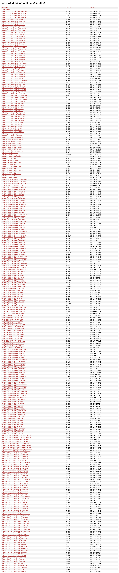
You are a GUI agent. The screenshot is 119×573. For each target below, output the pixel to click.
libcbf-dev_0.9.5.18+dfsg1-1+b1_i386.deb (14, 185)
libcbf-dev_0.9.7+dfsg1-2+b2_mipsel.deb (13, 216)
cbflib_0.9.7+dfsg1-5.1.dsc (9, 172)
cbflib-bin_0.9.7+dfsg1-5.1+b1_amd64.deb (14, 88)
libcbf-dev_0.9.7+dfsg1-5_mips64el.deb (13, 300)
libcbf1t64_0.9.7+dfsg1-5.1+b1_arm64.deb (14, 386)
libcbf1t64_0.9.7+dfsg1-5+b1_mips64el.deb (14, 376)
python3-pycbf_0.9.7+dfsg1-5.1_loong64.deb (15, 546)
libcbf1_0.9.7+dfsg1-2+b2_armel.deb (12, 336)
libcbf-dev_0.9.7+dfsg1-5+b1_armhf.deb (13, 244)
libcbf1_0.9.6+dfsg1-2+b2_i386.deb (12, 323)
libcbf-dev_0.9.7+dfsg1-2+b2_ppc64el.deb (14, 218)
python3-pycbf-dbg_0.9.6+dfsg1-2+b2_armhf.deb (16, 441)
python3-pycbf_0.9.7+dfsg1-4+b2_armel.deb (15, 491)
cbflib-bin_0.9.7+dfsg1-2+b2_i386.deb (13, 44)
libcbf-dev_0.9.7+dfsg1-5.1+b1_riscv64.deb (14, 267)
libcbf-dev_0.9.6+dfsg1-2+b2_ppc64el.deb (14, 200)
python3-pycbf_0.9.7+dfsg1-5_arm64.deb (14, 558)
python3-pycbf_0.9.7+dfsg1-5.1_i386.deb (14, 544)
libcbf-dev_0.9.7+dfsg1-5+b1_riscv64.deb (14, 252)
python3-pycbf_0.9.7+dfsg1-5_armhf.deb (13, 561)
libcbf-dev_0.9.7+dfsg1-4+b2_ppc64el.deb (14, 233)
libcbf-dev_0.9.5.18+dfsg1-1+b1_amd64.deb (15, 179)
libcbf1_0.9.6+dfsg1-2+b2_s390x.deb (12, 330)
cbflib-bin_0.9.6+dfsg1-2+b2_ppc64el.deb (14, 32)
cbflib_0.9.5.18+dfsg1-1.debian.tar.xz (12, 151)
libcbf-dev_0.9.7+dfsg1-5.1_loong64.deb (13, 281)
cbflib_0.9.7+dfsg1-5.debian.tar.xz (11, 174)
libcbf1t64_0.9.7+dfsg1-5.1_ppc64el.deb (13, 412)
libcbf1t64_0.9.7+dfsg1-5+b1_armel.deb (13, 370)
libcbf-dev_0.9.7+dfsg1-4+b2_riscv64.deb (14, 235)
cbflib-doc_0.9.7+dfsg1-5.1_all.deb (12, 147)
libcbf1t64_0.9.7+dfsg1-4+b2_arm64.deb (13, 351)
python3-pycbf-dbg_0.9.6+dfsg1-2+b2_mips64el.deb (17, 445)
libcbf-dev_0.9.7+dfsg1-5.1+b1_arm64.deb (14, 258)
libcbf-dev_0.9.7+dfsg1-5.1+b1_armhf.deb (14, 260)
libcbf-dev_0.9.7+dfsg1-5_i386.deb (12, 298)
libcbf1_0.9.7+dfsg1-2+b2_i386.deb (12, 340)
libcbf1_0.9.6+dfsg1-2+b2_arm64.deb (13, 317)
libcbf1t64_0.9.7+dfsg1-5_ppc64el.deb (13, 430)
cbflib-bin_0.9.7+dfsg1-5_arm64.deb (12, 124)
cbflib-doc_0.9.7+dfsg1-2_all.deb (11, 143)
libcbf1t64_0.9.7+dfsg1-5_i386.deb (12, 426)
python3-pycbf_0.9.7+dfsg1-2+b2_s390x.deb (15, 485)
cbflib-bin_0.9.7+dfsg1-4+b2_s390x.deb (13, 69)
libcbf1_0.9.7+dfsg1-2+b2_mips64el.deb (13, 342)
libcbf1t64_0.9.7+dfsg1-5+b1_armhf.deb (13, 372)
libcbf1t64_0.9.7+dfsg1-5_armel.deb (12, 422)
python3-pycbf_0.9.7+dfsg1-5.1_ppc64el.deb (15, 550)
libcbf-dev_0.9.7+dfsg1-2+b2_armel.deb (13, 208)
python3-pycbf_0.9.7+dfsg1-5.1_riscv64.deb (14, 552)
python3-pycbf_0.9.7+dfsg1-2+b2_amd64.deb (15, 470)
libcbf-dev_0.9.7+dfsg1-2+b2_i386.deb (13, 212)
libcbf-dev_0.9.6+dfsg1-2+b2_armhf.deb (13, 193)
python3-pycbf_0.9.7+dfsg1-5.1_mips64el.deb (15, 548)
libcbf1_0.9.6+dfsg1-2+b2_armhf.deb (12, 321)
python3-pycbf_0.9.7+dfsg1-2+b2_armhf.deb (15, 475)
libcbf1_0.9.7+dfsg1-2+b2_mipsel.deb (13, 344)
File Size (68, 7)
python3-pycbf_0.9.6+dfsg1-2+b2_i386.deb (14, 460)
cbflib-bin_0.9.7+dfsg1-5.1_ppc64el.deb (13, 116)
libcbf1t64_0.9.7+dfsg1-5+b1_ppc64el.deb (14, 378)
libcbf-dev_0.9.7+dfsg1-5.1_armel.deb (13, 275)
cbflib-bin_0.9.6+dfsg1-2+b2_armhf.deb (13, 25)
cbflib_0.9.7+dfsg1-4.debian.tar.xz (11, 166)
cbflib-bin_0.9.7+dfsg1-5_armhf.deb (12, 128)
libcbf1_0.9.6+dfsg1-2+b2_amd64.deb (13, 315)
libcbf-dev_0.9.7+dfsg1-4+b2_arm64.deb (13, 223)
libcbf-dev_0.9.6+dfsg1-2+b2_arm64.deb (13, 189)
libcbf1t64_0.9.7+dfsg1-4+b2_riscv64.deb (14, 363)
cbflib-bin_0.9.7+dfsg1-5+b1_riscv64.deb (13, 84)
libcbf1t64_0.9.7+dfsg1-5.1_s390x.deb (13, 416)
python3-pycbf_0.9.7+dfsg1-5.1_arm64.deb (14, 538)
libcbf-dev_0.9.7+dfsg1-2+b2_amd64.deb (14, 204)
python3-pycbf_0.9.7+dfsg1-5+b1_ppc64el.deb (15, 515)
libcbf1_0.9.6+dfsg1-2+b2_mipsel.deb (13, 326)
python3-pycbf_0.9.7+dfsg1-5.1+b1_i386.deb (15, 527)
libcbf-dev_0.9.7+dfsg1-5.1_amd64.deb (13, 271)
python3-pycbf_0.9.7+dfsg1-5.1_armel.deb (14, 540)
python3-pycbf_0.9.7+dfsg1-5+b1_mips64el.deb (16, 514)
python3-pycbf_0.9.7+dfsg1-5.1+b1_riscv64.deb (16, 533)
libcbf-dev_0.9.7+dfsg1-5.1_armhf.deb (13, 277)
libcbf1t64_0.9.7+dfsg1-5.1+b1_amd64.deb (14, 384)
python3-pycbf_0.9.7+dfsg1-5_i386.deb (13, 563)
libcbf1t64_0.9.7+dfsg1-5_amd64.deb (12, 418)
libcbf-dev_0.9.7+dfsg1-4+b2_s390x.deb (13, 237)
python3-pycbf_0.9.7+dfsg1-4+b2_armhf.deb (15, 493)
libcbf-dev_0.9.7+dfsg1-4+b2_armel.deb (13, 225)
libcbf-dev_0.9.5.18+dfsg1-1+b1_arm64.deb (14, 181)
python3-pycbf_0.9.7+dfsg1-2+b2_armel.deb (15, 473)
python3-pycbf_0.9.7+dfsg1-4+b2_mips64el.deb (16, 496)
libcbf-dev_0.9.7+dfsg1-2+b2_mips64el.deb (14, 214)
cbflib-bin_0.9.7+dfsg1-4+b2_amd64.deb (13, 53)
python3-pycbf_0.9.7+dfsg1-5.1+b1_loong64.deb (16, 529)
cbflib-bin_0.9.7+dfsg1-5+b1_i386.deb (13, 78)
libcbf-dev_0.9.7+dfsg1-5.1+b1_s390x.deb (14, 269)
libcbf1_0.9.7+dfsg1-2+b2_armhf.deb (12, 338)
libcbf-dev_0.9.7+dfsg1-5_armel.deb (12, 294)
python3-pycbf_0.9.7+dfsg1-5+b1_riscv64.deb (15, 517)
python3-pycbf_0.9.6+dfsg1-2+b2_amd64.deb (15, 452)
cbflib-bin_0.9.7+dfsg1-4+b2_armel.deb (13, 57)
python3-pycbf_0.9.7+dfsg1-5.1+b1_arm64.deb (15, 523)
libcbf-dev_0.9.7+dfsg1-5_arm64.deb (12, 292)
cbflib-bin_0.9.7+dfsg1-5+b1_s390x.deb (13, 86)
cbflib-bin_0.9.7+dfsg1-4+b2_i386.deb (13, 61)
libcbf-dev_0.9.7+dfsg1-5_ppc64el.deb (13, 302)
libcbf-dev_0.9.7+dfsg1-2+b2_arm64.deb (13, 206)
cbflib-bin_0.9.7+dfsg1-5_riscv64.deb (12, 135)
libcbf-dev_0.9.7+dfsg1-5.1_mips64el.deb (14, 282)
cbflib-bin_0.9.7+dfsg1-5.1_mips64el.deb (13, 114)
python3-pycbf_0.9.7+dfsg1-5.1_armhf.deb (14, 542)
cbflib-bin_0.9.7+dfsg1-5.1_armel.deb (12, 107)
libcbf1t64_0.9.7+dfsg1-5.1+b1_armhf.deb (14, 388)
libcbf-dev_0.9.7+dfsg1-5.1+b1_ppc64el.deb (14, 265)
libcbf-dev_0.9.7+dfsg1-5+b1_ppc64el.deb (14, 250)
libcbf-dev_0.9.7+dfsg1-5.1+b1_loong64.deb (14, 263)
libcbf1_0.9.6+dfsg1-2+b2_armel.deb (12, 319)
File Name (5, 7)
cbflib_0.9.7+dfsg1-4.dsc (9, 168)
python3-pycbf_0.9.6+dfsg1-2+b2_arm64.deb (15, 454)
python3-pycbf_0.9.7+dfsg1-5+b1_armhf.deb (15, 510)
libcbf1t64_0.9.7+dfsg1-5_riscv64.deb (13, 431)
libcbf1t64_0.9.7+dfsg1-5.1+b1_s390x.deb (14, 397)
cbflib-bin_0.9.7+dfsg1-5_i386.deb (12, 130)
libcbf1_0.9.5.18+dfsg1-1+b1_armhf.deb (13, 311)
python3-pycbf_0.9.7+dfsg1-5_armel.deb (13, 559)
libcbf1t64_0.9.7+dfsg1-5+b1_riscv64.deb (14, 380)
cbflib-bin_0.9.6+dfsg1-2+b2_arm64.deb (13, 21)
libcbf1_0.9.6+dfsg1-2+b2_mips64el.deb (13, 325)
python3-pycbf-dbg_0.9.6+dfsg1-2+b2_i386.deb (15, 443)
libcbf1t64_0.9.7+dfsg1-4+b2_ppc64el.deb (14, 361)
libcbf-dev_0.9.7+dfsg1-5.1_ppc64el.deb (13, 284)
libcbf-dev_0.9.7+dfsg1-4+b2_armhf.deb (13, 227)
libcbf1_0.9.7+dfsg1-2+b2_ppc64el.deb (13, 346)
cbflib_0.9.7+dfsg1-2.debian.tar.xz (11, 162)
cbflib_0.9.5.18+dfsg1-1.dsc (10, 153)
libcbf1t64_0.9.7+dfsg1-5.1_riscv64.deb (13, 414)
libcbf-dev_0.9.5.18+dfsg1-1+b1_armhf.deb (14, 183)
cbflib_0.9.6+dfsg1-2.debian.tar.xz (11, 156)
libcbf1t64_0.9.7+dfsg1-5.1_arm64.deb (13, 401)
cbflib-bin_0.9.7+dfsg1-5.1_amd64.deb (13, 103)
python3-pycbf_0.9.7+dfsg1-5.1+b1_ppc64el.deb (16, 531)
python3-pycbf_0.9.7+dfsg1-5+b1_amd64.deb (15, 504)
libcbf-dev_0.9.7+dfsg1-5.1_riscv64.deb (13, 286)
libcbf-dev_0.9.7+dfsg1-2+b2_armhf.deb (13, 210)
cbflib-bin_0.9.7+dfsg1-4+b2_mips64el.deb (14, 63)
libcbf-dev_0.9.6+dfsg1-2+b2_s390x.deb (13, 202)
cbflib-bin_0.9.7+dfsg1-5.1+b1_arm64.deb (14, 90)
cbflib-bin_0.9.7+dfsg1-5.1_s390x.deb (13, 120)
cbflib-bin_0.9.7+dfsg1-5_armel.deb (12, 126)
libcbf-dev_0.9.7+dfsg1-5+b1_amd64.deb (14, 239)
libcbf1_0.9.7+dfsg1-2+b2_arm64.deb (13, 334)
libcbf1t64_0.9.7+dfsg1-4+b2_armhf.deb (13, 355)
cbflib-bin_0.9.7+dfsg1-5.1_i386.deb (12, 111)
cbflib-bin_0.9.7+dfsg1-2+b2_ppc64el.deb (14, 49)
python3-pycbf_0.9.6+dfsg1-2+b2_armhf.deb (15, 458)
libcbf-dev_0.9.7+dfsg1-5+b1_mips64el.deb (14, 248)
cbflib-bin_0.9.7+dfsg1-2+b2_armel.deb (13, 40)
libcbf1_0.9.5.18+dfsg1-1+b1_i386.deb (13, 313)
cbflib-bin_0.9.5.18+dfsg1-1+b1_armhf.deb (14, 15)
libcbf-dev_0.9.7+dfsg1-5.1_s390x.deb (13, 288)
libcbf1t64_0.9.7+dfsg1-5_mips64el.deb (13, 428)
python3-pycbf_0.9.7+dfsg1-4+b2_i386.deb (14, 494)
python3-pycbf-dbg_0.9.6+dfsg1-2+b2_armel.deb (16, 439)
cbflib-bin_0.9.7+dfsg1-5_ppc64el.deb (13, 134)
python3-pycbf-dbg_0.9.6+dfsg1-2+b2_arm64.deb (16, 437)
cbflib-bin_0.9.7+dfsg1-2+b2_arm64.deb (13, 38)
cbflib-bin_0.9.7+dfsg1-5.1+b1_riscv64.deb (14, 99)
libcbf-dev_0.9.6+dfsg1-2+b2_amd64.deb (14, 187)
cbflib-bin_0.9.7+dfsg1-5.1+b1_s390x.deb (14, 101)
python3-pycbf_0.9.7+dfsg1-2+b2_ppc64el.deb (15, 483)
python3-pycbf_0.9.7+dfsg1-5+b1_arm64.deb (15, 506)
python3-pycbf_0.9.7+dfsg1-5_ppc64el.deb (14, 567)
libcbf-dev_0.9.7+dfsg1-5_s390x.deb (12, 305)
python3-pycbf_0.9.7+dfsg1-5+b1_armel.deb (15, 508)
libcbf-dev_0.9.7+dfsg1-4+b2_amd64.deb (14, 221)
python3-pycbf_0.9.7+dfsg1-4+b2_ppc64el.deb (15, 498)
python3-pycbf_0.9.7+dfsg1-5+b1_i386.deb (14, 512)
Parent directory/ (6, 9)
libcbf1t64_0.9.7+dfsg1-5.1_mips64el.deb (14, 410)
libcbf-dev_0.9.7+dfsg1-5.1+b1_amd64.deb (14, 256)
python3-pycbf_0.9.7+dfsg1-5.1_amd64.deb (14, 536)
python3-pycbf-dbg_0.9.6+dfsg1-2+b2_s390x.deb (16, 451)
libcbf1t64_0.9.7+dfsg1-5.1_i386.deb (12, 407)
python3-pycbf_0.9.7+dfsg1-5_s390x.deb (14, 571)
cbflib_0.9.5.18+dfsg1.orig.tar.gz (11, 155)
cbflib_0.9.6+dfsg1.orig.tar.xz (10, 160)
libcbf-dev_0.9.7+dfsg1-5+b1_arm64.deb (13, 240)
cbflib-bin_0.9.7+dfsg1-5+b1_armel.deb (13, 74)
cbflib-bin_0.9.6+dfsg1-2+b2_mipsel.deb (13, 30)
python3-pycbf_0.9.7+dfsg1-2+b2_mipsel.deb (15, 481)
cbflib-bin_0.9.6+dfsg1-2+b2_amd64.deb (13, 19)
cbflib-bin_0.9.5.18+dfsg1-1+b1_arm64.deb (14, 13)
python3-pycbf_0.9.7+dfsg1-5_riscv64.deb (14, 569)
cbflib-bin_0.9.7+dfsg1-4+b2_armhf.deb (13, 59)
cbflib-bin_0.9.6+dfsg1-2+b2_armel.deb (13, 23)
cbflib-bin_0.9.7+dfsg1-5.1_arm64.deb (13, 105)
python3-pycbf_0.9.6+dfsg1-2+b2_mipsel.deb (15, 464)
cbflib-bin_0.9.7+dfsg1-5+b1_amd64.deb (13, 71)
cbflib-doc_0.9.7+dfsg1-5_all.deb (11, 149)
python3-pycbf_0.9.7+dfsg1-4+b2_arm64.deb (15, 489)
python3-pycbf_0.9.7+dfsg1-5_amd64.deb (14, 556)
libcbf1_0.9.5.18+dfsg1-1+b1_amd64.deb (14, 307)
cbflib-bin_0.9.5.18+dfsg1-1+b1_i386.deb (14, 17)
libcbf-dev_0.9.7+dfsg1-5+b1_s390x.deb (13, 254)
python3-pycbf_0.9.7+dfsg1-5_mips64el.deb (14, 565)
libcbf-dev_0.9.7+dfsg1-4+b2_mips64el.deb (14, 231)
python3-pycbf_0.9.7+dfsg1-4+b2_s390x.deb (15, 502)
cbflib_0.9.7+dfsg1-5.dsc (9, 176)
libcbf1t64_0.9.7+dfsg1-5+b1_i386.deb (13, 374)
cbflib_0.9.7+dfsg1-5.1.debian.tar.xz (12, 170)
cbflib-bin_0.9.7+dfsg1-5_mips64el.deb (13, 132)
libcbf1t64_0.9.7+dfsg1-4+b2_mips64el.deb (14, 359)
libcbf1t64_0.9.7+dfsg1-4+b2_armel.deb (13, 353)
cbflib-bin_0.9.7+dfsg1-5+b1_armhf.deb (13, 76)
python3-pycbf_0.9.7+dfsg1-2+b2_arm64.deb (15, 472)
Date (90, 7)
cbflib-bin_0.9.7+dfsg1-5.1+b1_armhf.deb (14, 92)
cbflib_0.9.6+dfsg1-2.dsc (9, 158)
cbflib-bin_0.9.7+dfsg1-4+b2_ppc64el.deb (14, 65)
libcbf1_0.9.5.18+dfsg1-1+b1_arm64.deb (13, 309)
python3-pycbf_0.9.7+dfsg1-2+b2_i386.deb (14, 477)
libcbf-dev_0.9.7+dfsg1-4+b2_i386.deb (13, 229)
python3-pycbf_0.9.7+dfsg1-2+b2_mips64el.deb (16, 479)
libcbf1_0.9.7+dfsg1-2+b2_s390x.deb (12, 347)
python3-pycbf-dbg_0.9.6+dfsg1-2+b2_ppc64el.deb (17, 449)
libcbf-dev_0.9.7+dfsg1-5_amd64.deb (12, 290)
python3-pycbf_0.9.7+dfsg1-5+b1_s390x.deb (15, 519)
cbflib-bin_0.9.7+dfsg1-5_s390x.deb (12, 137)
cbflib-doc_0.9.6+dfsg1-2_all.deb (11, 141)
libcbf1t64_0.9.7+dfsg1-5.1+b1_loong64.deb (14, 391)
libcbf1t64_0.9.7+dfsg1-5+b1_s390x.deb (13, 382)
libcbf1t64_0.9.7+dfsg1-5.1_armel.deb (13, 403)
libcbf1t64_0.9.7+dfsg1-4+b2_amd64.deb (14, 349)
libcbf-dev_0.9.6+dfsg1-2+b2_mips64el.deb (14, 197)
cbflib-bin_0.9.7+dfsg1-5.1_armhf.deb (13, 109)
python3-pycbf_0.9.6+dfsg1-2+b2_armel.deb (15, 456)
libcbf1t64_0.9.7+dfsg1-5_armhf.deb (12, 424)
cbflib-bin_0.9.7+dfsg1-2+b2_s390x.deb (13, 51)
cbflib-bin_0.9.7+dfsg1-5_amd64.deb (12, 122)
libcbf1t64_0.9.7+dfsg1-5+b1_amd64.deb (14, 367)
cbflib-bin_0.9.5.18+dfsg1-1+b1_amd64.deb (14, 11)
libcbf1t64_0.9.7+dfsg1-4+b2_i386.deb (13, 357)
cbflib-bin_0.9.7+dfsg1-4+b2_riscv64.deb (13, 67)
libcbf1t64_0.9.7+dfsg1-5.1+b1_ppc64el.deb (14, 393)
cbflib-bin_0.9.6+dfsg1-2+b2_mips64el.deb (14, 28)
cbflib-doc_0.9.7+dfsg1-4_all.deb (11, 145)
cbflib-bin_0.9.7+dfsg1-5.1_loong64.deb (13, 113)
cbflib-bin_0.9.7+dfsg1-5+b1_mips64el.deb (14, 80)
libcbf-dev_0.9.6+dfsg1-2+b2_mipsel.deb (13, 198)
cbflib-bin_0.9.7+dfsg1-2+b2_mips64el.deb (14, 46)
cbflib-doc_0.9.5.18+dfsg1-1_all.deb (12, 139)
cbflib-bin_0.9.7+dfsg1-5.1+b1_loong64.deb (14, 95)
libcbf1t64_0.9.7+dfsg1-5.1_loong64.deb (13, 409)
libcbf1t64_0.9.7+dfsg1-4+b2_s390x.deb (13, 365)
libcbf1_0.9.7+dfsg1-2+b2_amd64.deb (13, 332)
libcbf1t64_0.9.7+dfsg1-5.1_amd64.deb (13, 399)
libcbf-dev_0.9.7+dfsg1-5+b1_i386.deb (13, 246)
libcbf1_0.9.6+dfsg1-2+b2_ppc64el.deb (13, 328)
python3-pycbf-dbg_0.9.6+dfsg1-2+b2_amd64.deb (16, 435)
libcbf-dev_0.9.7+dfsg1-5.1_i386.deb (12, 279)
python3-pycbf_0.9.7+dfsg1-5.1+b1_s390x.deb (15, 535)
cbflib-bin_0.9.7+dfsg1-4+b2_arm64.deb (13, 55)
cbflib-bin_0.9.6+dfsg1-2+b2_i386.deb (13, 27)
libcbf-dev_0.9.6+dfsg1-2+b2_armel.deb (13, 191)
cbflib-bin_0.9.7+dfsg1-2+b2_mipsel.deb (13, 48)
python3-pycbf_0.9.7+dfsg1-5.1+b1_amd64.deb (15, 521)
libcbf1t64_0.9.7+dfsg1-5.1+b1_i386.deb (13, 389)
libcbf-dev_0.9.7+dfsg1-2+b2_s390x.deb (13, 219)
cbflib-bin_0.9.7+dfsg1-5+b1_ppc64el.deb (14, 82)
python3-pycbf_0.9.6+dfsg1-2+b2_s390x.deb (15, 468)
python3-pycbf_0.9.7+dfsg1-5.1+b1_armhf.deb (15, 525)
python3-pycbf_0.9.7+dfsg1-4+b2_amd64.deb (15, 487)
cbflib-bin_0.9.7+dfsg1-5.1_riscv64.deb (13, 118)
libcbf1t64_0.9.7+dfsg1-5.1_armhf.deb (13, 405)
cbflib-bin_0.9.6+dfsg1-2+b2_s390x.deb (13, 34)
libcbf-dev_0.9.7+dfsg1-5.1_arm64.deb (13, 273)
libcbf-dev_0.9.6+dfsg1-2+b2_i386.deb (13, 195)
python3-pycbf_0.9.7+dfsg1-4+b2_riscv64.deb (15, 500)
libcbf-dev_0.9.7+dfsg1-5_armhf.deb (12, 296)
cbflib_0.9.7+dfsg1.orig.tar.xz (10, 177)
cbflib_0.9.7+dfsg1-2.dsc (9, 164)
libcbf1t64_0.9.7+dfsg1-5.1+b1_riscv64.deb (14, 395)
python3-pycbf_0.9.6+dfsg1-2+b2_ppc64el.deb (15, 466)
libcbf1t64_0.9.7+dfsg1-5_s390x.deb (12, 433)
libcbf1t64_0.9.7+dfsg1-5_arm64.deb (12, 420)
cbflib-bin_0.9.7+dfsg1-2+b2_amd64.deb (13, 36)
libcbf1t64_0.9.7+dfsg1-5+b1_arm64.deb (13, 368)
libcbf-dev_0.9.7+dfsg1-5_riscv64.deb (13, 304)
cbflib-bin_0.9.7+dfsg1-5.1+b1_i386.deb (13, 93)
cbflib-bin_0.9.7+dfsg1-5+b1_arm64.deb (13, 72)
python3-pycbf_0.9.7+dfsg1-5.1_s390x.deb (14, 554)
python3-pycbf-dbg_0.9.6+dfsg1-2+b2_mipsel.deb (16, 447)
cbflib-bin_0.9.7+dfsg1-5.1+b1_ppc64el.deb (14, 97)
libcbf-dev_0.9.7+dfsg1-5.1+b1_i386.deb (13, 261)
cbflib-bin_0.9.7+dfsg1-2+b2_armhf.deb (13, 42)
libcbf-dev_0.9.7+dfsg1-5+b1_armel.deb (13, 242)
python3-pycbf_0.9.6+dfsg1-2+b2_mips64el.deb (16, 462)
